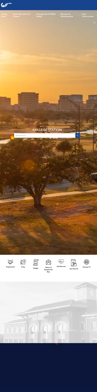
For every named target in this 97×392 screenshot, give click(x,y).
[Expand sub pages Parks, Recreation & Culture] (34, 15)
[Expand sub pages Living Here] (10, 15)
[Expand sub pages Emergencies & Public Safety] (58, 15)
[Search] (77, 135)
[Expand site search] (95, 22)
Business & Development (67, 15)
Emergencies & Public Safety (46, 15)
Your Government (88, 15)
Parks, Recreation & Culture (21, 15)
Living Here (4, 15)
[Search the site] (47, 135)
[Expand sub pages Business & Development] (80, 15)
